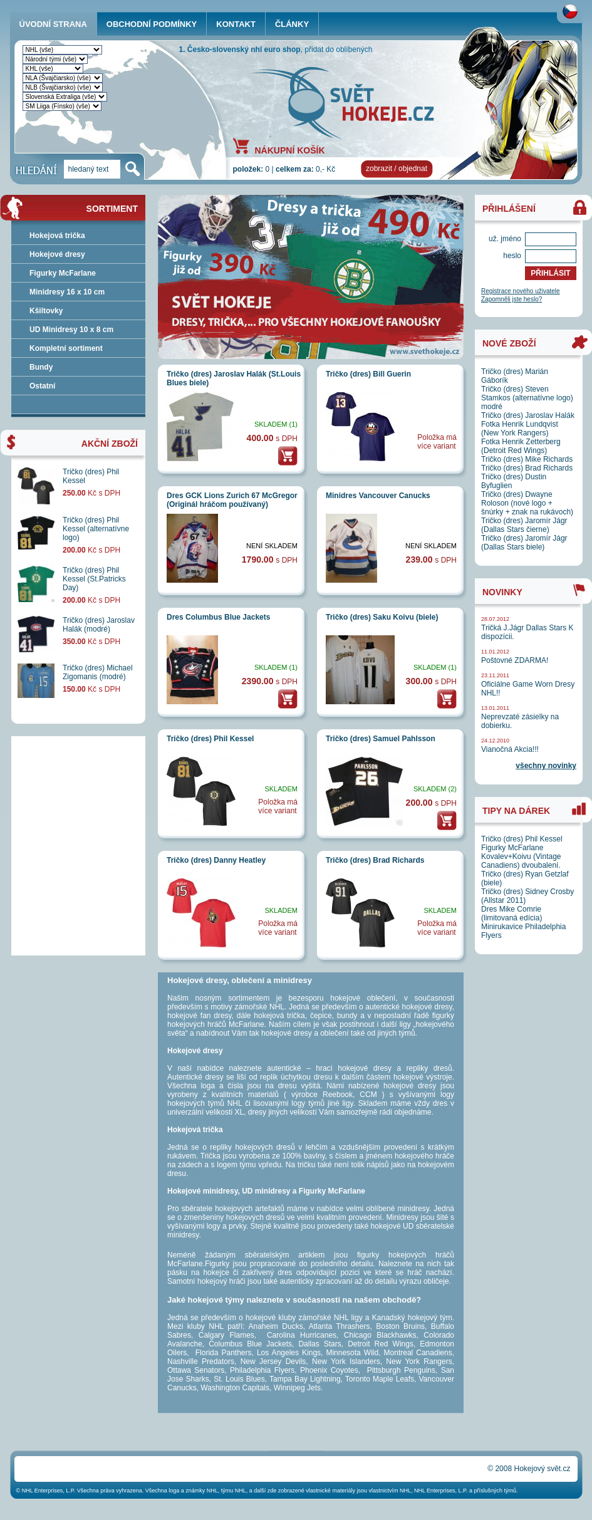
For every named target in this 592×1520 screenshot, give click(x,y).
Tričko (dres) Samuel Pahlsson (380, 738)
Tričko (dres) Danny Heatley (216, 860)
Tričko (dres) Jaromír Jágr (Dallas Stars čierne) (524, 525)
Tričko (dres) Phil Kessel (210, 738)
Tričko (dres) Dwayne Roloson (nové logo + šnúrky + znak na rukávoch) (527, 503)
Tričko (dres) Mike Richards (527, 459)
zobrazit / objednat (396, 168)
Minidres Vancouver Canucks (378, 495)
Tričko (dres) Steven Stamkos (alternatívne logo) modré (527, 398)
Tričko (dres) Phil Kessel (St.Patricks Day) (94, 579)
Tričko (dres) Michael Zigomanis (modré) (98, 672)
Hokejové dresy (57, 254)
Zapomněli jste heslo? (511, 299)
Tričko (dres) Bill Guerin (368, 374)
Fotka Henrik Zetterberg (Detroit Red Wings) (521, 446)
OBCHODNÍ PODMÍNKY (151, 24)
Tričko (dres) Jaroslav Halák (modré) (99, 624)
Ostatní (42, 386)
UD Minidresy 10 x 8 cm (71, 329)
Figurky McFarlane (62, 273)
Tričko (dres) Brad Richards (375, 860)
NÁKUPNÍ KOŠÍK (290, 149)
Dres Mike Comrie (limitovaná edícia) (511, 913)
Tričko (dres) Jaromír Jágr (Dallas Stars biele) (524, 542)
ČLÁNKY (292, 24)
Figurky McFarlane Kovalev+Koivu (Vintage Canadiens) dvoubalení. (521, 856)
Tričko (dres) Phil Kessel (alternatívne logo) (96, 529)
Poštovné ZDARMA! (514, 660)
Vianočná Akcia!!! (510, 749)
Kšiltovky (46, 310)
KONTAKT (236, 24)
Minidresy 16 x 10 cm (67, 292)
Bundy (41, 367)
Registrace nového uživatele (520, 291)
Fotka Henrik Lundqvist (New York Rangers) (519, 428)
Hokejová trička (57, 235)
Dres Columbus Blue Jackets (218, 617)
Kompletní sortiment (66, 348)
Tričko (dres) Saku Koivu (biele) (382, 617)
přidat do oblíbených (338, 49)
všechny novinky (546, 765)
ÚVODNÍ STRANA (53, 24)
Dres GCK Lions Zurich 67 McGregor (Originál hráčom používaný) (232, 500)
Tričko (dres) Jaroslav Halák (527, 415)
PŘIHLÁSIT (550, 273)
